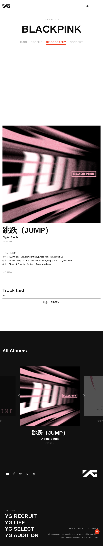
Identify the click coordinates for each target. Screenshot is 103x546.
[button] (19, 395)
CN (87, 6)
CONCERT (76, 42)
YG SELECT (19, 529)
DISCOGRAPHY (56, 42)
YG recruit (21, 516)
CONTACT (93, 528)
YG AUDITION (21, 535)
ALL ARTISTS (53, 19)
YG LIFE (15, 522)
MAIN (23, 42)
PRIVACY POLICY (77, 528)
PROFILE (36, 42)
